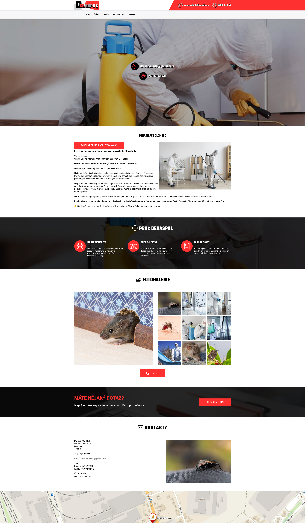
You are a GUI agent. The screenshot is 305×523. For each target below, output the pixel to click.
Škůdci (97, 14)
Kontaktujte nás (215, 402)
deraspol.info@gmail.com (196, 5)
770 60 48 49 (224, 5)
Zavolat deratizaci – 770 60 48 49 (99, 145)
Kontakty (133, 14)
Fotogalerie (119, 14)
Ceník (106, 14)
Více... (156, 373)
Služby (87, 14)
